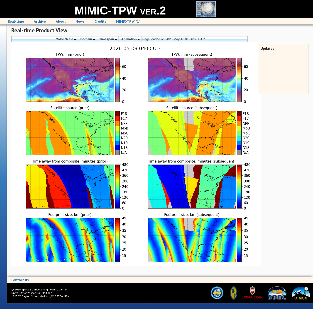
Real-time (16, 21)
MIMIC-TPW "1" (128, 21)
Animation (130, 39)
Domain (87, 39)
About (61, 21)
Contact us (20, 280)
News (80, 21)
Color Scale (66, 39)
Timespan (108, 39)
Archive (40, 21)
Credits (100, 21)
